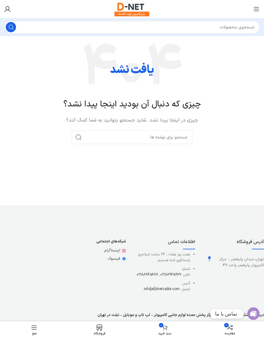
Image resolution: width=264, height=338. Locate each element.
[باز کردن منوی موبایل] (256, 9)
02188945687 (147, 274)
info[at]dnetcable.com (162, 289)
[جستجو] (132, 27)
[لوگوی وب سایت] (132, 8)
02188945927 (170, 274)
